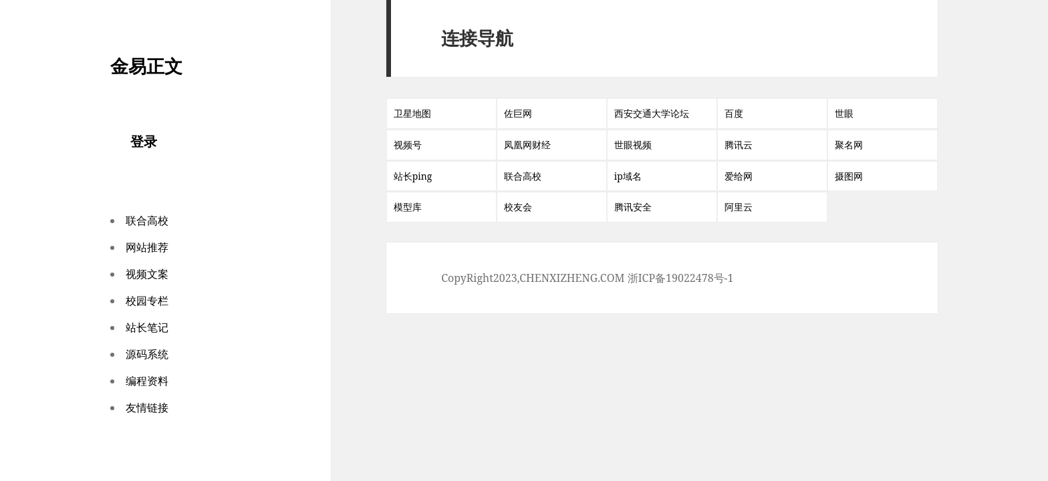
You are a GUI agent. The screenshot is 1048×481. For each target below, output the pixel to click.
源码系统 (147, 354)
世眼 (844, 113)
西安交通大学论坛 (651, 113)
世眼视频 (633, 144)
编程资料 (147, 380)
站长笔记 (147, 327)
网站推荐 (147, 247)
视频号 (408, 144)
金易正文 (146, 65)
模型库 (408, 206)
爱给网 (739, 176)
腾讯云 (739, 144)
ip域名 (628, 176)
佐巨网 (518, 113)
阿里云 (739, 206)
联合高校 (147, 220)
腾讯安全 (633, 206)
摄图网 (849, 176)
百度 (734, 113)
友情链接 (147, 407)
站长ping (413, 176)
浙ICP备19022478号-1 (681, 278)
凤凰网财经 (527, 144)
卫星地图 (412, 113)
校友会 (518, 206)
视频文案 (147, 274)
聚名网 (849, 144)
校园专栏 (147, 300)
